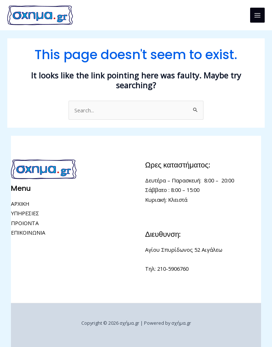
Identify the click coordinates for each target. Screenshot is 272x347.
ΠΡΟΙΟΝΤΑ (25, 223)
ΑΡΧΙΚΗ (20, 203)
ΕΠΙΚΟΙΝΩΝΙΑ (28, 232)
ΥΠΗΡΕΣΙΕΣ (25, 213)
